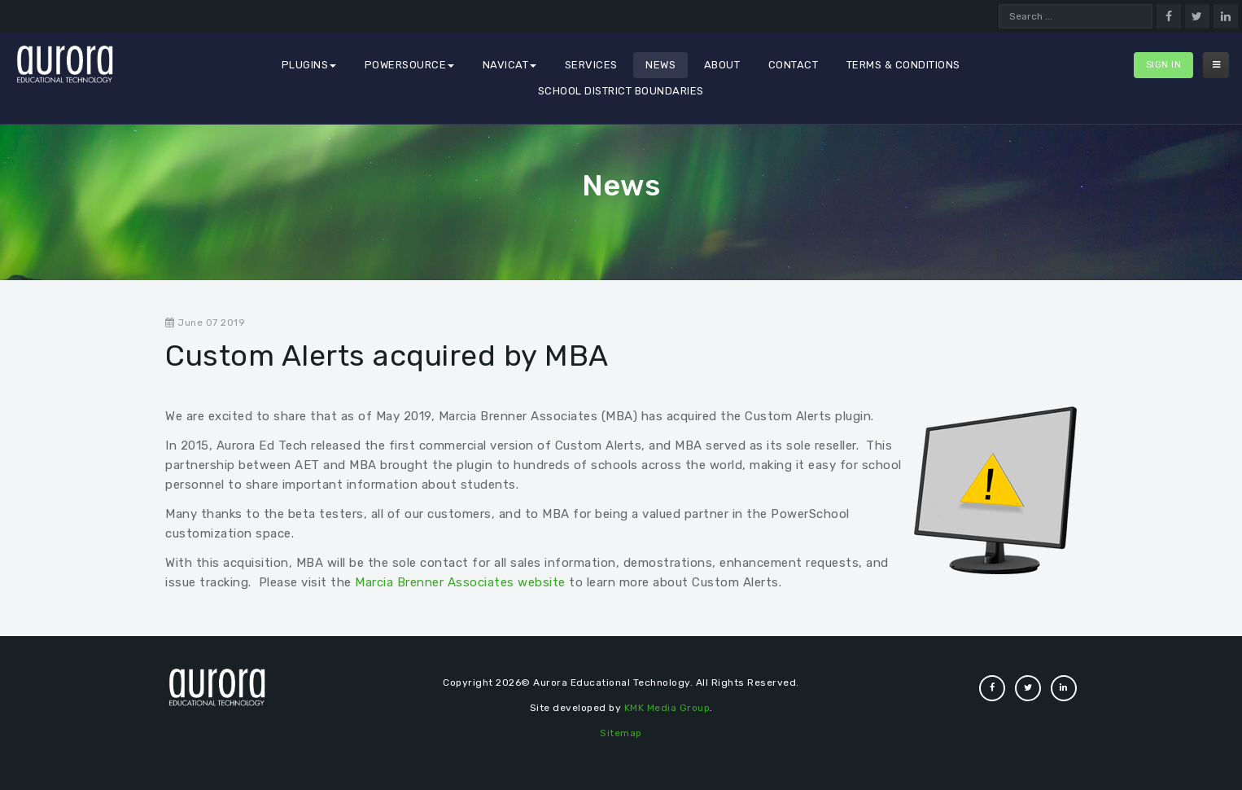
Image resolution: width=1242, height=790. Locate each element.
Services (591, 65)
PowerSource (410, 65)
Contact (793, 65)
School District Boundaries (621, 91)
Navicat (510, 65)
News (660, 65)
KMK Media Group (667, 707)
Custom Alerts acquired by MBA (387, 355)
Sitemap (621, 733)
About (722, 65)
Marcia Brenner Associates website (460, 582)
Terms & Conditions (903, 65)
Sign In (1164, 64)
